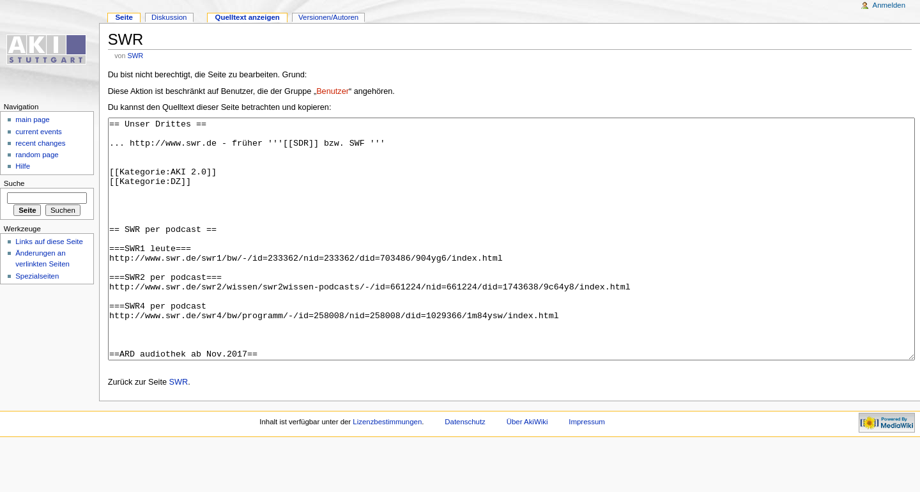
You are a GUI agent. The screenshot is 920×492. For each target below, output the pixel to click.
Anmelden (889, 5)
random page (37, 154)
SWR (135, 55)
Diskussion (169, 17)
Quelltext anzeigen (247, 17)
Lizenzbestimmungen (387, 469)
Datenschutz (465, 469)
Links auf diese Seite (49, 241)
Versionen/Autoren (328, 17)
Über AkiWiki (527, 469)
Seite (123, 17)
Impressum (587, 469)
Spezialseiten (37, 276)
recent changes (40, 143)
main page (32, 119)
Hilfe (22, 166)
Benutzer (332, 91)
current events (38, 131)
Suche (14, 183)
